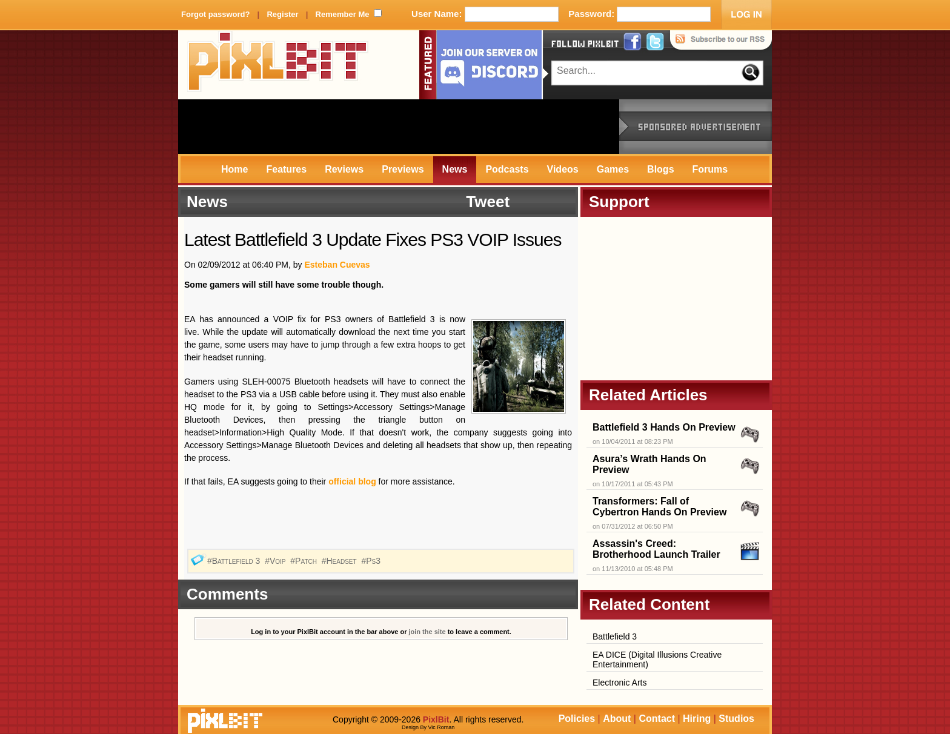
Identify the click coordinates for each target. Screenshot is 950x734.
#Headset (340, 561)
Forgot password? (215, 14)
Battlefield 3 (615, 636)
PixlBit (278, 64)
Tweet (488, 202)
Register (282, 14)
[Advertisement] (398, 126)
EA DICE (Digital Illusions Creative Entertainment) (657, 659)
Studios (736, 718)
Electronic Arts (619, 682)
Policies (577, 718)
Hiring (697, 718)
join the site (427, 631)
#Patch (304, 561)
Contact (657, 718)
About (617, 718)
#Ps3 (371, 561)
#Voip (276, 561)
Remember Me (343, 14)
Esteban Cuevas (337, 264)
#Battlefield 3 (234, 561)
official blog (352, 481)
